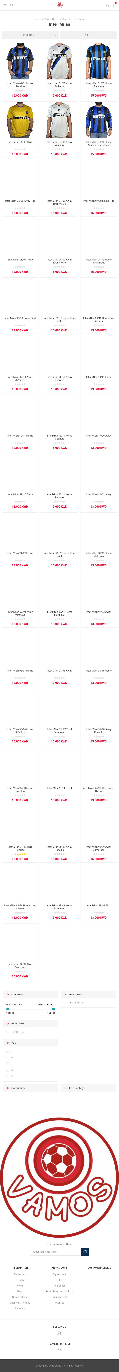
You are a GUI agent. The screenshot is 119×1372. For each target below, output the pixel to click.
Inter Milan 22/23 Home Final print (59, 555)
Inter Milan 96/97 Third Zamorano (59, 731)
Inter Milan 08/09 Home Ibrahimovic (99, 261)
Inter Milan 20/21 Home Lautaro (59, 496)
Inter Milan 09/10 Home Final (20, 318)
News (20, 1285)
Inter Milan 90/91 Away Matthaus (20, 613)
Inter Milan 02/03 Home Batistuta (99, 85)
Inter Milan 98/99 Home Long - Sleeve (20, 907)
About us (20, 1308)
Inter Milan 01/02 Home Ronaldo (20, 85)
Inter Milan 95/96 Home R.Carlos (20, 731)
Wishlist (59, 1302)
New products (20, 1297)
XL (12, 1070)
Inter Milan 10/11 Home (20, 435)
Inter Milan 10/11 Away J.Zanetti (20, 379)
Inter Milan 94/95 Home (99, 670)
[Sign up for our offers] (55, 1252)
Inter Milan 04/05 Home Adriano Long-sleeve (99, 144)
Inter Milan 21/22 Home (20, 553)
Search (20, 1280)
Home (37, 19)
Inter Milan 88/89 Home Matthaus (99, 555)
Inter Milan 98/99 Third (99, 905)
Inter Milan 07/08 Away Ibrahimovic (59, 202)
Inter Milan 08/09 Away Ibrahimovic (59, 261)
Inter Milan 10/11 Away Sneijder (59, 379)
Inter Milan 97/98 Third (59, 788)
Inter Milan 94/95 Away (59, 670)
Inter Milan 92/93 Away (98, 611)
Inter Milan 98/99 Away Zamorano (98, 848)
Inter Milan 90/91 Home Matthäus (59, 613)
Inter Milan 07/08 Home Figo (98, 200)
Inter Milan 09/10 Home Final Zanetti (98, 320)
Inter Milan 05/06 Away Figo (20, 200)
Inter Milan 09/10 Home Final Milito (59, 320)
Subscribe (85, 1252)
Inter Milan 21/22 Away (98, 494)
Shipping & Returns (20, 1302)
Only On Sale (18, 1032)
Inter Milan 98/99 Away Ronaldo (59, 848)
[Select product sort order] (30, 35)
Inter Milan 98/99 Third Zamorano (20, 966)
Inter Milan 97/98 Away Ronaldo (98, 731)
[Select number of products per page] (88, 35)
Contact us (20, 1274)
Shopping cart (59, 1297)
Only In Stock (76, 1002)
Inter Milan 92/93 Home (20, 670)
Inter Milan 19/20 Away (98, 435)
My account (59, 1274)
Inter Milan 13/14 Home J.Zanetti (59, 437)
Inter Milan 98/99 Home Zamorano (59, 907)
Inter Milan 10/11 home (98, 377)
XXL (13, 1076)
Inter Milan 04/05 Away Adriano (59, 144)
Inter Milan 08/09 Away (20, 259)
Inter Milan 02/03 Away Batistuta (59, 85)
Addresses (59, 1285)
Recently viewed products (60, 1291)
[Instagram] (59, 1333)
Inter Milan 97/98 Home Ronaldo (20, 790)
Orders (59, 1280)
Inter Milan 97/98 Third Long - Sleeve (99, 790)
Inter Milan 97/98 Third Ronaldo (20, 848)
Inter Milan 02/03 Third (20, 142)
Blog (19, 1291)
